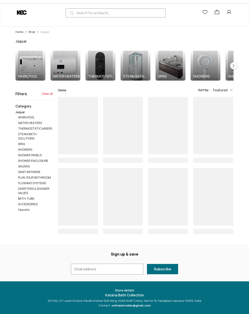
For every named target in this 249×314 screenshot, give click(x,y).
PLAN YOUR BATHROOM (34, 177)
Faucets (24, 210)
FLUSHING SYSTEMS (32, 183)
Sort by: (204, 90)
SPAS (162, 76)
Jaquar (34, 161)
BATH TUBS (26, 198)
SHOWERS (201, 76)
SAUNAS (24, 166)
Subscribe (162, 269)
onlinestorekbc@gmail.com (131, 305)
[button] (205, 12)
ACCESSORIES (28, 204)
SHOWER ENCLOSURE (33, 161)
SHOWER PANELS (30, 155)
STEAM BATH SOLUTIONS (133, 76)
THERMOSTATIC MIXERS (101, 76)
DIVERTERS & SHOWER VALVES (33, 191)
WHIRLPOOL (27, 76)
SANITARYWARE (29, 172)
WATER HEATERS (66, 76)
